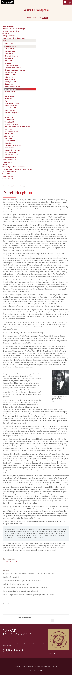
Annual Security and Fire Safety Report (23, 666)
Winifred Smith (8, 134)
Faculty (10, 186)
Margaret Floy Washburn (12, 150)
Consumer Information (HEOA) (43, 666)
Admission (19, 644)
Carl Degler (7, 63)
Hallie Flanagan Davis (12, 562)
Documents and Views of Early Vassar (14, 38)
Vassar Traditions (7, 176)
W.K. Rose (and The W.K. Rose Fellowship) (17, 127)
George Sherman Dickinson (12, 68)
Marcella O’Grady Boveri (11, 113)
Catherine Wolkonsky (11, 155)
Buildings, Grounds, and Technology (13, 29)
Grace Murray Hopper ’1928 (12, 86)
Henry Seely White (10, 152)
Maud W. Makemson (10, 106)
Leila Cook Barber (9, 49)
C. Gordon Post (9, 120)
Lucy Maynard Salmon (11, 131)
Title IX (55, 666)
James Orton (8, 117)
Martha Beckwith (9, 51)
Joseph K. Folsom (10, 72)
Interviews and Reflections (10, 160)
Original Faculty (8, 43)
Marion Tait (7, 143)
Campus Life (27, 644)
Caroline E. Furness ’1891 (12, 75)
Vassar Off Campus (8, 174)
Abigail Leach (8, 101)
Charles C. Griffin (9, 79)
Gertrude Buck (8, 54)
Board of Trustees (8, 26)
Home (5, 186)
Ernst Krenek (8, 99)
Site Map (44, 18)
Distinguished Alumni (8, 36)
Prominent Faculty (18, 186)
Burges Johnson (9, 94)
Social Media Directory (29, 650)
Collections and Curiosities (10, 31)
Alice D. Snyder (8, 136)
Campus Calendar (7, 652)
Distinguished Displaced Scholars (14, 70)
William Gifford (8, 77)
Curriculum (5, 33)
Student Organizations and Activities (13, 167)
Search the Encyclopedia (24, 617)
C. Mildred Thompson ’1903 (12, 145)
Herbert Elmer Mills (10, 108)
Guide (39, 18)
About (4, 644)
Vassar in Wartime (7, 178)
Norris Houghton (10, 89)
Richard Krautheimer (10, 96)
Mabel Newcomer (9, 110)
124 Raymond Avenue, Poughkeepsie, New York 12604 (17, 634)
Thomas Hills (8, 84)
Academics (11, 644)
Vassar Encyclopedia (36, 10)
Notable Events (7, 162)
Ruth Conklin (8, 61)
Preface (34, 18)
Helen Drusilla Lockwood (12, 103)
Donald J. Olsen (9, 115)
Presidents (5, 164)
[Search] (52, 620)
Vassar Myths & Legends (10, 171)
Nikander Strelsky (9, 141)
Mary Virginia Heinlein (11, 82)
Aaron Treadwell (9, 148)
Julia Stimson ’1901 (10, 138)
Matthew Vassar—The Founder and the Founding (17, 169)
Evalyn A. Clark (8, 58)
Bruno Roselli (8, 129)
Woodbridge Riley (9, 122)
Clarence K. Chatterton (11, 56)
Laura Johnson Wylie (10, 157)
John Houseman (9, 92)
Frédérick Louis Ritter (11, 124)
